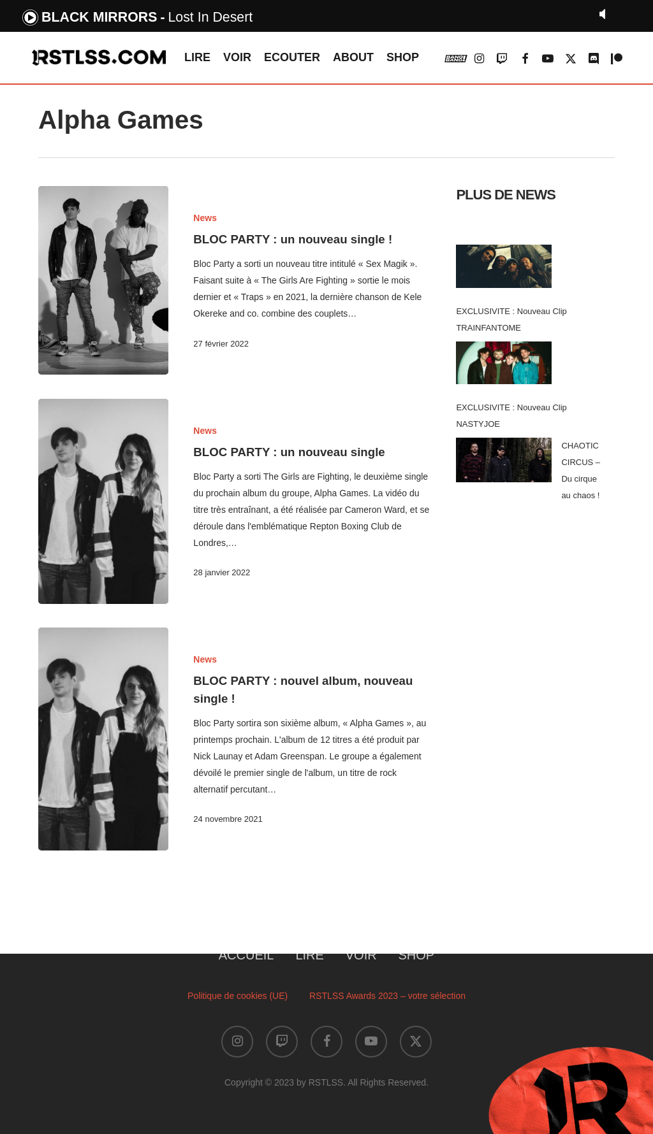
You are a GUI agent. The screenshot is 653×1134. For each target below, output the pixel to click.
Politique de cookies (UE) (237, 996)
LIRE (309, 955)
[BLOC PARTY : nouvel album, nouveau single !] (103, 747)
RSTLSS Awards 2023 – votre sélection (387, 996)
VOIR (361, 955)
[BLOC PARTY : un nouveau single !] (103, 280)
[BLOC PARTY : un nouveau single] (103, 501)
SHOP (417, 955)
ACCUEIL (246, 955)
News (205, 218)
